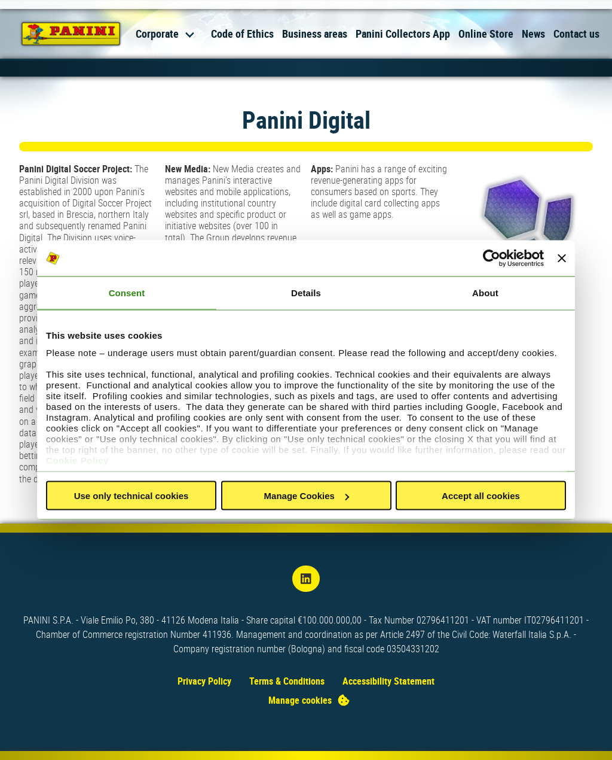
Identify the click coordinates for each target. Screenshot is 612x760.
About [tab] (485, 293)
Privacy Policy (204, 681)
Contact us (576, 33)
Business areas (314, 33)
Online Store (485, 33)
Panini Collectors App (403, 33)
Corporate (157, 33)
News (533, 33)
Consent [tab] (127, 293)
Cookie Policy (77, 460)
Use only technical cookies (131, 496)
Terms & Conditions (287, 681)
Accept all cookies (481, 496)
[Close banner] (562, 258)
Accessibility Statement (388, 681)
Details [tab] (306, 293)
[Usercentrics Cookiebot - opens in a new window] (491, 258)
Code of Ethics (242, 33)
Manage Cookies (306, 496)
